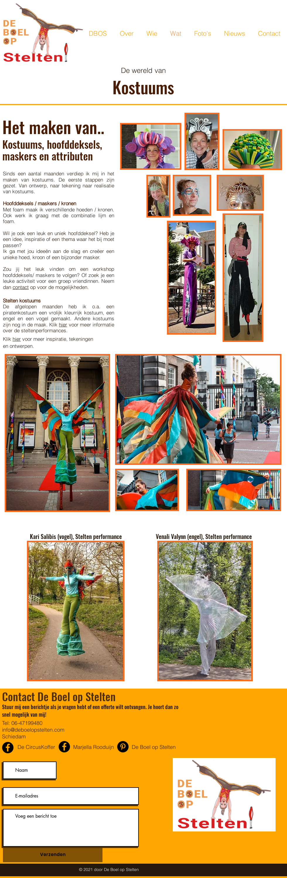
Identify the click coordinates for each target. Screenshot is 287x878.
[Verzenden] (52, 854)
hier (63, 324)
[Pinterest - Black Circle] (123, 746)
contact (21, 287)
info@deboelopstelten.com (33, 729)
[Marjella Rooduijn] (64, 746)
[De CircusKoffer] (7, 747)
